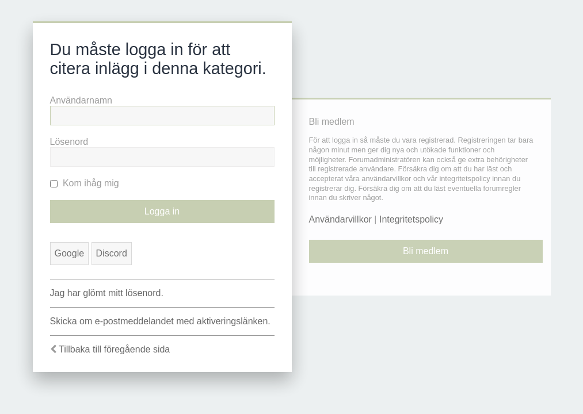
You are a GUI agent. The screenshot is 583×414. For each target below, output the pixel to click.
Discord (111, 253)
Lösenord (69, 142)
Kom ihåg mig (84, 183)
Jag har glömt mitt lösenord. (106, 293)
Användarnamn (81, 100)
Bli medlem (425, 251)
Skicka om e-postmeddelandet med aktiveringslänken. (160, 321)
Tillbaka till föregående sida (114, 349)
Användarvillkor (340, 219)
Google (70, 253)
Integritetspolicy (411, 219)
